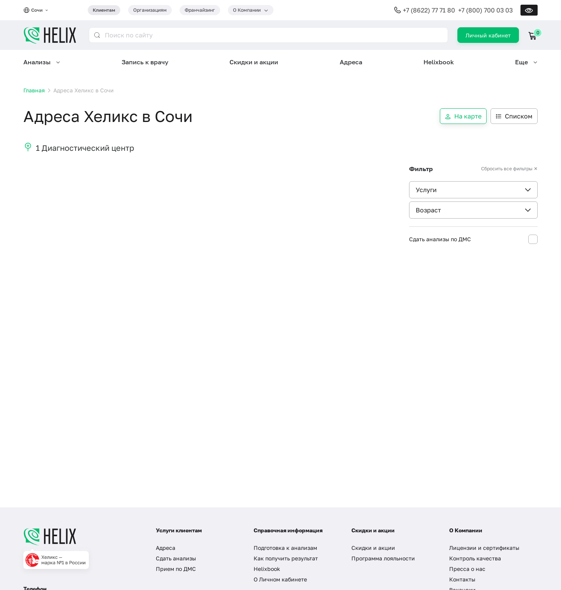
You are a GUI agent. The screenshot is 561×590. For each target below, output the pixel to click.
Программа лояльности (383, 558)
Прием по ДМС (176, 568)
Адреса (351, 62)
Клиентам (104, 10)
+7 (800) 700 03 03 (485, 10)
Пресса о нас (467, 568)
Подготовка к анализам (285, 547)
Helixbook (438, 62)
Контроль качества (475, 558)
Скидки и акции (253, 62)
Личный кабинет (488, 35)
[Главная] (81, 537)
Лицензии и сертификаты (484, 547)
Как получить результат (286, 558)
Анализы (37, 62)
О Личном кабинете (280, 579)
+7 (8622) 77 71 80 (429, 10)
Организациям (150, 10)
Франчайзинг (200, 10)
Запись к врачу (145, 62)
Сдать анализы (176, 558)
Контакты (462, 579)
